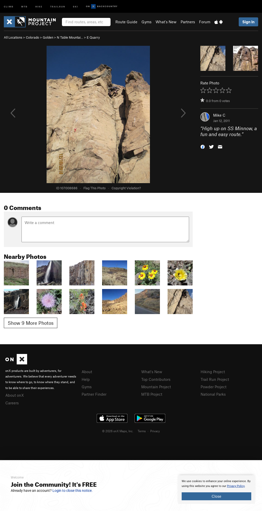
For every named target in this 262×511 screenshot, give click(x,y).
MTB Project (151, 394)
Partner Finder (94, 394)
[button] (202, 146)
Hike (38, 6)
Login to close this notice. (72, 490)
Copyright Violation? (126, 188)
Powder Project (213, 386)
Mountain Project (156, 386)
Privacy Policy (236, 486)
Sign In (248, 21)
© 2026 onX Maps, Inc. (117, 431)
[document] (216, 489)
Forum (204, 21)
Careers (12, 403)
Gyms (146, 21)
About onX (14, 395)
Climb (9, 6)
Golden (48, 37)
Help (86, 379)
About (87, 371)
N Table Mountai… (70, 37)
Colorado (32, 37)
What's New (166, 21)
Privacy (155, 431)
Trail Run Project (215, 379)
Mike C (219, 115)
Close (216, 496)
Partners (188, 21)
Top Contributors (155, 379)
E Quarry (93, 37)
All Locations (13, 37)
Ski (75, 6)
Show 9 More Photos (30, 323)
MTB (24, 6)
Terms (142, 431)
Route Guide (126, 21)
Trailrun (57, 6)
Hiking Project (213, 371)
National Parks (213, 394)
